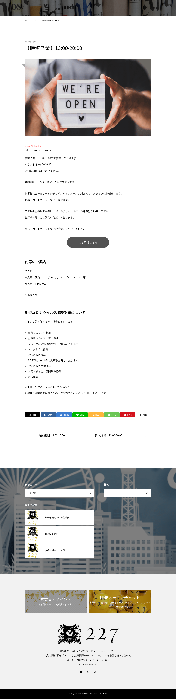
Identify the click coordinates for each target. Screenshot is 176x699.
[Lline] (80, 415)
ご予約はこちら (88, 242)
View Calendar (33, 146)
